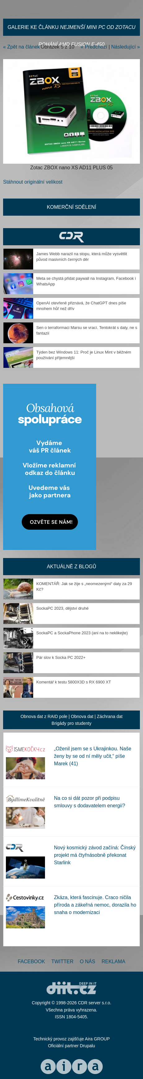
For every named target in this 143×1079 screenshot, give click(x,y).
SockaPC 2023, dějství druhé (62, 608)
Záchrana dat (110, 716)
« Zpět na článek (21, 46)
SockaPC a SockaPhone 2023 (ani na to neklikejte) (82, 633)
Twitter (62, 961)
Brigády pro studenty (71, 723)
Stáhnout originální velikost (32, 182)
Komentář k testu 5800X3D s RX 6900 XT (73, 682)
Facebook (31, 961)
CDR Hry (71, 236)
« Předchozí (94, 46)
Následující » (125, 46)
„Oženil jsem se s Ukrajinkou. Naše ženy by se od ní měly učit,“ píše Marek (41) (92, 756)
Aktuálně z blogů (71, 566)
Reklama (113, 961)
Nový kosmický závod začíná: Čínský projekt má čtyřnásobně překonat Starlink (95, 855)
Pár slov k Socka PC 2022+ (61, 657)
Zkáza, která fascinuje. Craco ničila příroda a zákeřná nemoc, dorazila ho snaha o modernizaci (95, 905)
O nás (87, 961)
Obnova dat (82, 716)
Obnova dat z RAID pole (43, 716)
